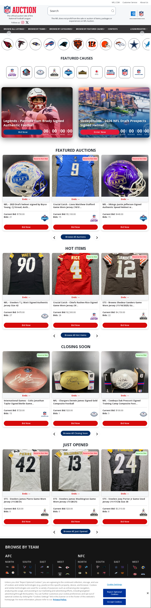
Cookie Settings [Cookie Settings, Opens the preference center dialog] (114, 584)
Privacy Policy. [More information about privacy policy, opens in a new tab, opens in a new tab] (60, 599)
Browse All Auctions (75, 236)
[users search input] (82, 11)
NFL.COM (116, 2)
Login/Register (138, 29)
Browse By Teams (36, 29)
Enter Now (100, 132)
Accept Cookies (114, 601)
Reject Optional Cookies (114, 593)
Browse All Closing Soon (75, 433)
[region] (75, 593)
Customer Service (130, 2)
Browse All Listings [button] (14, 29)
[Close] (147, 593)
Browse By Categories (60, 29)
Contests (113, 29)
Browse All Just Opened (75, 531)
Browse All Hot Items (75, 335)
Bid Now (23, 132)
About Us (144, 2)
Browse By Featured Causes (90, 29)
